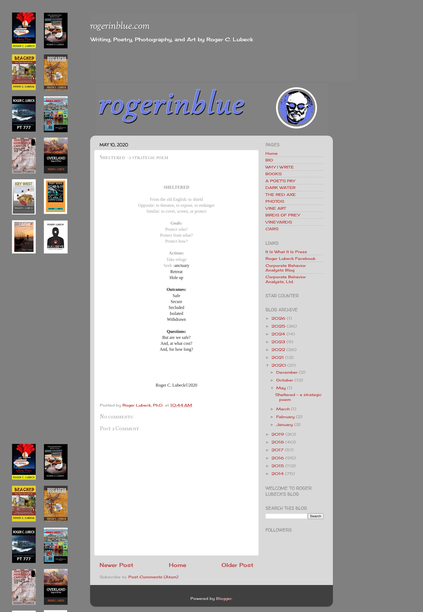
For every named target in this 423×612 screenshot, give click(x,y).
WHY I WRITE (279, 167)
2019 (277, 434)
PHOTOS (274, 201)
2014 (277, 473)
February (285, 416)
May (281, 388)
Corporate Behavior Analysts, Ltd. (285, 279)
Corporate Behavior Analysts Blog (285, 267)
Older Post (237, 565)
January (284, 424)
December (287, 372)
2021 (277, 357)
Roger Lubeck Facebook (290, 258)
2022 (278, 349)
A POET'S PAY (280, 180)
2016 (277, 458)
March (283, 409)
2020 (278, 365)
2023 (278, 341)
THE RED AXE (280, 194)
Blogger (224, 598)
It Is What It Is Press (286, 251)
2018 (277, 442)
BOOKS (273, 173)
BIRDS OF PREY (282, 215)
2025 (278, 326)
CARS (271, 228)
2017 (277, 450)
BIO (269, 160)
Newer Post (116, 565)
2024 (278, 334)
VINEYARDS (278, 222)
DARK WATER (280, 187)
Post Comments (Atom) (153, 577)
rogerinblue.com (120, 26)
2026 (278, 318)
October (284, 380)
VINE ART (275, 208)
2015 (277, 465)
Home (177, 565)
